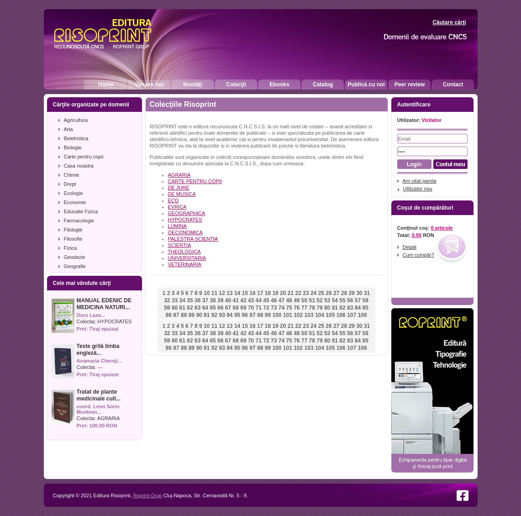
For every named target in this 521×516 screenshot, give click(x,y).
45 (266, 300)
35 (190, 300)
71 (259, 308)
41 (236, 300)
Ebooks (279, 84)
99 (268, 315)
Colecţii (236, 84)
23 (306, 293)
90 (199, 315)
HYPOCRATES (114, 321)
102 (298, 315)
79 (319, 308)
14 (237, 293)
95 (237, 315)
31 (367, 293)
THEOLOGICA (184, 251)
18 (268, 293)
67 (228, 308)
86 (169, 315)
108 (362, 315)
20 (283, 293)
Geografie (75, 266)
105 (330, 315)
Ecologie (73, 193)
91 (207, 315)
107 (351, 315)
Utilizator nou (417, 188)
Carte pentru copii (84, 156)
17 (260, 293)
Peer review (410, 84)
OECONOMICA (185, 232)
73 (274, 308)
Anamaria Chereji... (99, 360)
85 (365, 308)
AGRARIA (108, 418)
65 (213, 308)
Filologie (73, 229)
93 (222, 315)
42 (243, 300)
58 (365, 300)
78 (312, 308)
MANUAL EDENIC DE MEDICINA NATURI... (104, 304)
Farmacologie (79, 220)
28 (344, 293)
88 (184, 315)
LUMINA (177, 226)
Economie (75, 202)
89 (192, 315)
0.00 (416, 235)
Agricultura (76, 120)
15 (245, 293)
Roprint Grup (147, 495)
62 (190, 308)
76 (297, 308)
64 (205, 308)
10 (207, 293)
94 (229, 315)
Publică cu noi (365, 84)
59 (167, 308)
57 (358, 300)
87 (176, 315)
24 (313, 293)
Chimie (71, 175)
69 (243, 308)
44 (259, 300)
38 (213, 300)
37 (205, 300)
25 (321, 293)
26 (329, 293)
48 (289, 300)
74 (281, 308)
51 (312, 300)
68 (236, 308)
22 (298, 293)
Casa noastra (79, 165)
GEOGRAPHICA (186, 213)
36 (197, 300)
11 (214, 293)
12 (222, 293)
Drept (70, 184)
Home (105, 84)
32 (167, 300)
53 (327, 300)
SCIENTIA (179, 245)
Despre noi (149, 84)
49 (297, 300)
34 (182, 300)
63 (197, 308)
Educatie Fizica (81, 211)
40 (228, 300)
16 (252, 293)
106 (341, 315)
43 (251, 300)
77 (304, 308)
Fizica (70, 248)
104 (319, 315)
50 (304, 300)
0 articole (442, 228)
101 (287, 315)
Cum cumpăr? (418, 255)
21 (291, 293)
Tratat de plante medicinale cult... (99, 395)
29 (351, 293)
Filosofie (73, 239)
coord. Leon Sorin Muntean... (98, 409)
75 (289, 308)
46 (274, 300)
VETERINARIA (184, 264)
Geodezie (74, 257)
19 (275, 293)
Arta (68, 129)
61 (182, 308)
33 (175, 300)
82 (342, 308)
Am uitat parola (420, 181)
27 (336, 293)
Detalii (410, 247)
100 (276, 315)
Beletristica (76, 138)
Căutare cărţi (449, 22)
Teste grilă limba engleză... (98, 349)
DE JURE (178, 187)
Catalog (323, 84)
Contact (453, 84)
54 (335, 300)
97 (252, 315)
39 (220, 300)
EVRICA (177, 207)
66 (220, 308)
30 (359, 293)
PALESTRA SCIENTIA (193, 239)
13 (229, 293)
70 (251, 308)
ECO (173, 200)
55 (342, 300)
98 (260, 315)
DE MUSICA (182, 194)
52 (319, 300)
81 (335, 308)
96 (245, 315)
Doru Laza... (91, 315)
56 (350, 300)
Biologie (73, 147)
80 (327, 308)
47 (281, 300)
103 (309, 315)
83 (350, 308)
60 (175, 308)
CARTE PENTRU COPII (195, 181)
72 (266, 308)
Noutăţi (192, 84)
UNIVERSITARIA (187, 258)
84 (358, 308)
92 (214, 315)
